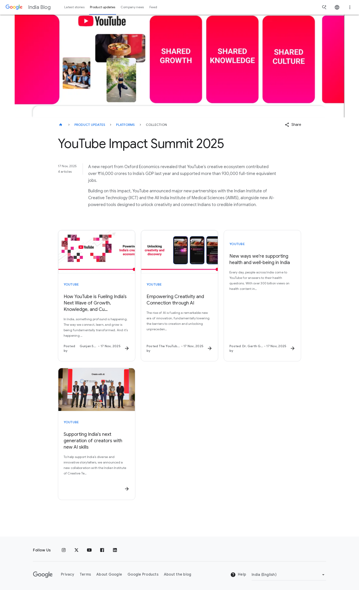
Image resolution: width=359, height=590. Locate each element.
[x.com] (76, 548)
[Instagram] (63, 548)
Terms (85, 573)
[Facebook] (102, 548)
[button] (293, 125)
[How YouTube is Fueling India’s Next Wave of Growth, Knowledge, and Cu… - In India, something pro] (97, 323)
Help (238, 573)
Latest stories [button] (74, 7)
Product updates (89, 125)
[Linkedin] (114, 548)
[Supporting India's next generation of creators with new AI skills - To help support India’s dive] (97, 460)
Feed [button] (153, 7)
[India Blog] (60, 124)
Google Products (143, 573)
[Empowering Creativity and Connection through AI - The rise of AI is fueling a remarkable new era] (179, 323)
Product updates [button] (102, 7)
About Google (109, 573)
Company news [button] (132, 7)
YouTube (71, 284)
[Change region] (289, 572)
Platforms (125, 125)
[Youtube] (89, 548)
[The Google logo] (43, 572)
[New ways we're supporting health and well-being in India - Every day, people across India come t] (262, 303)
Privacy (67, 573)
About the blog (177, 573)
